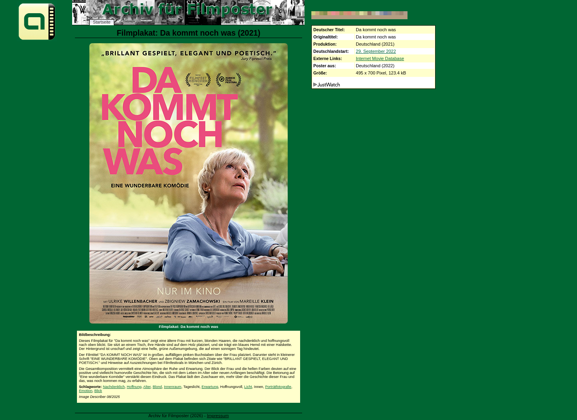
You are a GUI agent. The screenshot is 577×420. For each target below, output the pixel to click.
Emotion (85, 391)
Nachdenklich (114, 387)
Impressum (218, 415)
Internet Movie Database (380, 58)
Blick (98, 391)
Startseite (102, 22)
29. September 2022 (376, 51)
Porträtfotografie (278, 387)
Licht (248, 387)
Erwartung (210, 387)
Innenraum (172, 387)
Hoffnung (134, 387)
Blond (157, 387)
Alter (147, 387)
